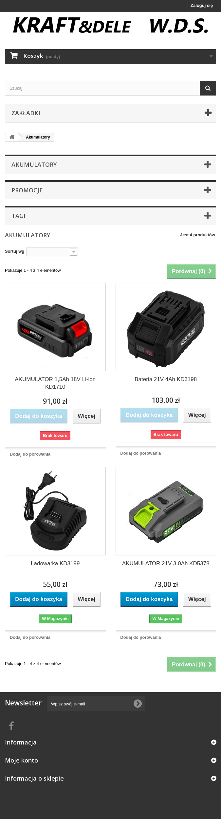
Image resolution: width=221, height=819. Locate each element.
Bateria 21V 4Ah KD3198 (166, 379)
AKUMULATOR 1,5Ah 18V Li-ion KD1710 (55, 383)
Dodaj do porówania (30, 454)
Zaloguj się (202, 5)
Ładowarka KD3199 (55, 563)
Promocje (27, 190)
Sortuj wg (14, 251)
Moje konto (21, 760)
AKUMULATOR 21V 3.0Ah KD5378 (166, 563)
